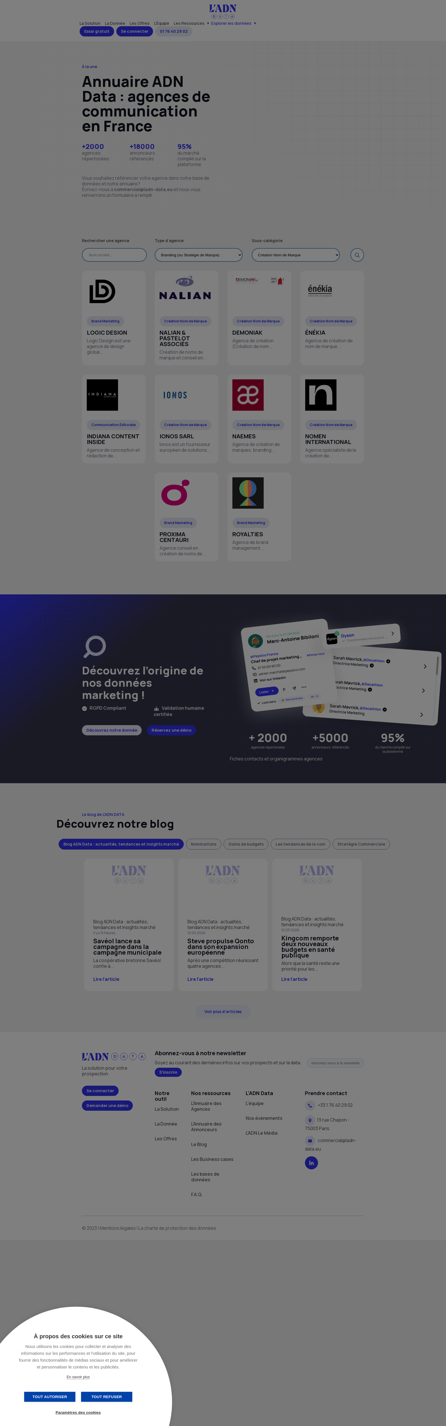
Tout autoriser (49, 1397)
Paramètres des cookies (78, 1412)
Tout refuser (106, 1397)
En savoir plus (78, 1377)
